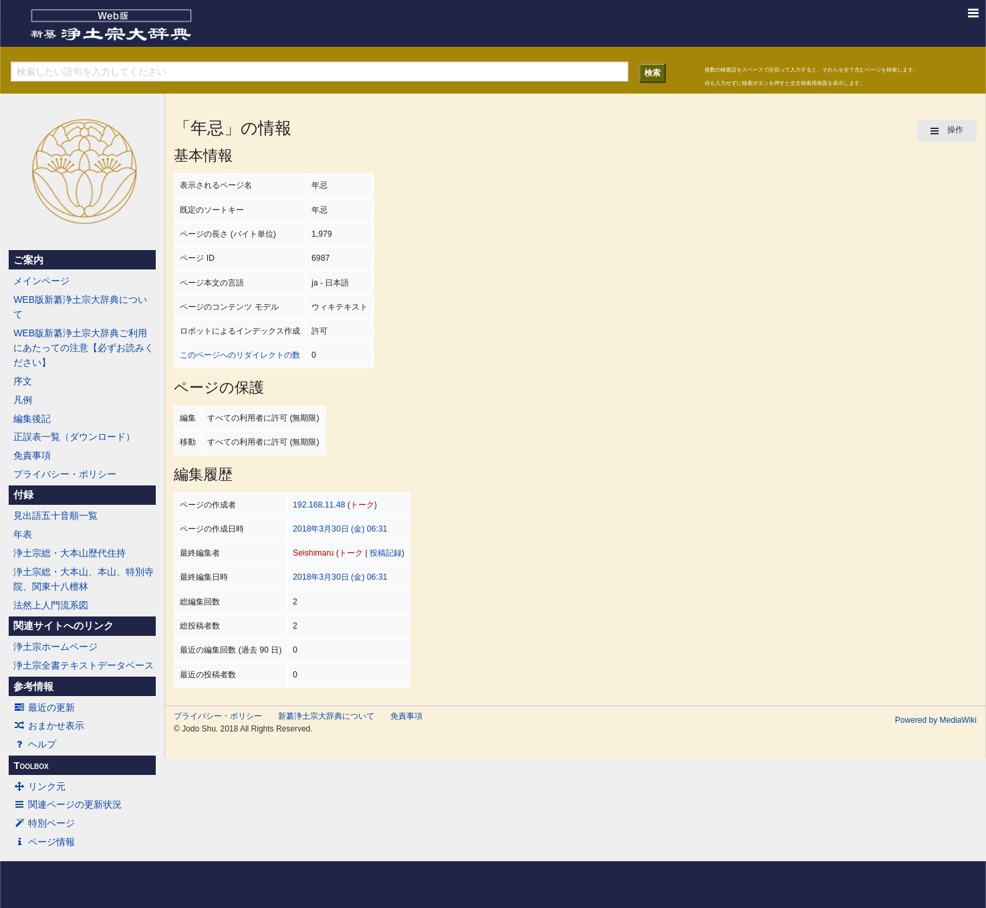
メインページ (41, 280)
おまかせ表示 (48, 725)
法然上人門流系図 (50, 605)
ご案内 (28, 260)
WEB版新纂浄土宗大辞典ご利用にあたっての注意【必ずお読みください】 (83, 348)
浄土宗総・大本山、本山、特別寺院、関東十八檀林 (83, 579)
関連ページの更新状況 (67, 804)
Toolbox (30, 765)
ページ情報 (44, 841)
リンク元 (39, 786)
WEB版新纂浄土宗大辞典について (80, 307)
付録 (23, 494)
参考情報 (33, 686)
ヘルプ (34, 744)
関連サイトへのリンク (63, 625)
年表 (22, 534)
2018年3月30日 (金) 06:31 (340, 529)
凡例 (22, 399)
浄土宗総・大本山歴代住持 (69, 553)
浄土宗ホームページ (55, 646)
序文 (22, 381)
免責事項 (32, 455)
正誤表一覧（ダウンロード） (74, 436)
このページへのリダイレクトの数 (240, 355)
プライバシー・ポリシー (64, 474)
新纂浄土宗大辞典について (326, 716)
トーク (362, 504)
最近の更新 (44, 707)
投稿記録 (386, 553)
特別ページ (44, 823)
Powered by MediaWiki (936, 720)
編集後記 (32, 418)
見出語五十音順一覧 (55, 515)
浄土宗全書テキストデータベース (83, 665)
